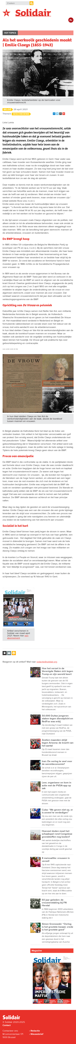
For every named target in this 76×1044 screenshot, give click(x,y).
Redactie (35, 1030)
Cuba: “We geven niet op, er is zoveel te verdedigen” (57, 811)
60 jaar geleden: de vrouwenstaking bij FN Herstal (54, 902)
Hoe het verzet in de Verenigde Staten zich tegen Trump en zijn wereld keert (57, 671)
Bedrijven (50, 26)
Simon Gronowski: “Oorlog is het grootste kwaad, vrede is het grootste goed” (57, 927)
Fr (71, 20)
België (9, 26)
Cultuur (65, 26)
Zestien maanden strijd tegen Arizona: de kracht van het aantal (57, 743)
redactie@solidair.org (46, 661)
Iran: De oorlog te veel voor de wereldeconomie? (57, 763)
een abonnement (17, 636)
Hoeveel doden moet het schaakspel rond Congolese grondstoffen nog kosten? (57, 834)
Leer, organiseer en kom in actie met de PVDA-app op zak (56, 785)
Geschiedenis (21, 114)
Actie (37, 26)
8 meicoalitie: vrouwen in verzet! (56, 859)
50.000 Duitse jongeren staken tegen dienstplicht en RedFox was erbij (57, 718)
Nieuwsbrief (37, 1034)
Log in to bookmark (5, 653)
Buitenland (23, 26)
